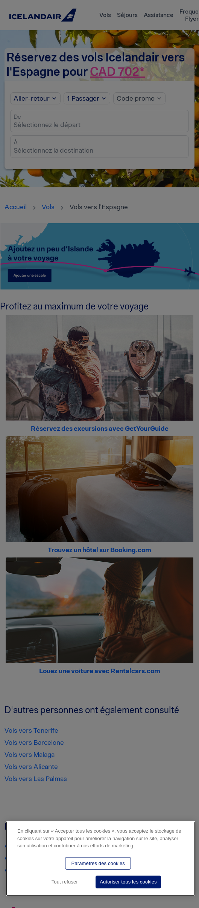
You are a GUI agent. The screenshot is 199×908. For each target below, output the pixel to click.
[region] (100, 858)
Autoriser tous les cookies (128, 882)
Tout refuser (65, 882)
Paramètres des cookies (98, 863)
